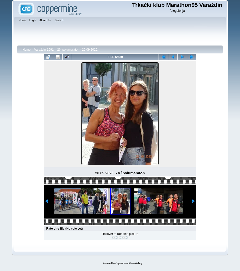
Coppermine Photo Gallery (128, 263)
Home (26, 49)
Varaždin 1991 (44, 49)
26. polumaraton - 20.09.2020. (77, 49)
